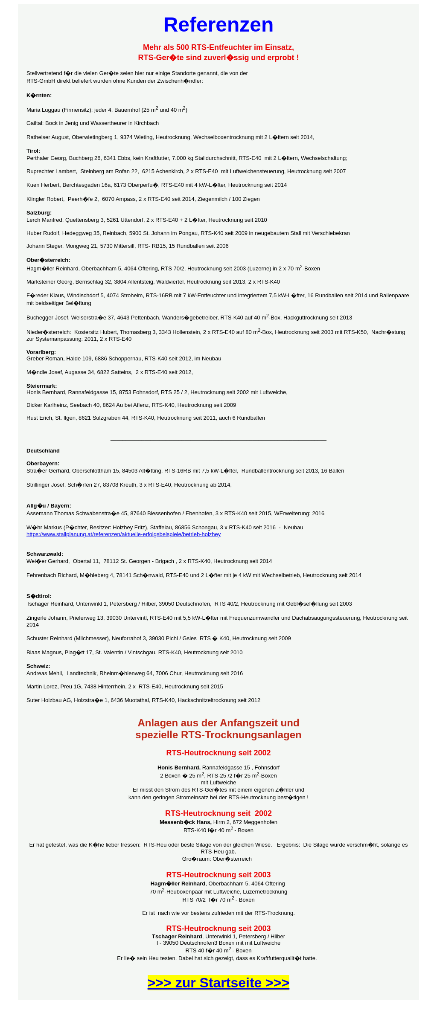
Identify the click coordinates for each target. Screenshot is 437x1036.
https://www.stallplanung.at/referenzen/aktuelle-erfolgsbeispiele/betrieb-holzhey (123, 534)
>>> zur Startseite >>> (219, 982)
